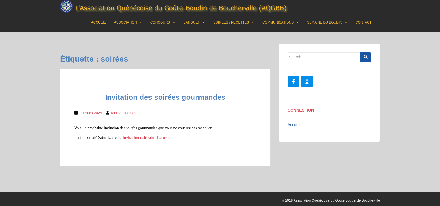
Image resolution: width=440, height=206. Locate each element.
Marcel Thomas (123, 113)
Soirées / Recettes (231, 22)
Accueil (98, 22)
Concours (160, 22)
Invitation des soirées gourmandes (165, 97)
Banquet (192, 22)
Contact (364, 22)
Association (125, 22)
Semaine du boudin (324, 22)
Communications (278, 22)
